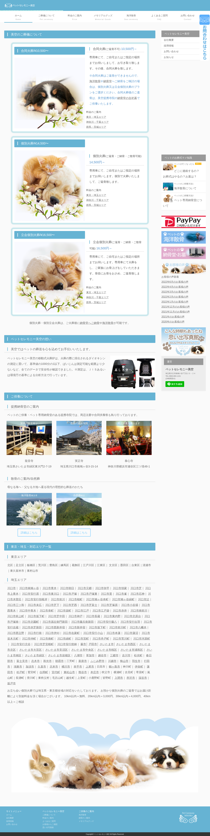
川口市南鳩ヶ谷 (29, 588)
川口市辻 (143, 599)
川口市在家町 (71, 633)
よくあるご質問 (159, 17)
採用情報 (169, 45)
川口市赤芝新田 (32, 627)
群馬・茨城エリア (96, 127)
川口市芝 (136, 588)
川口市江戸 (82, 610)
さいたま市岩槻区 (59, 655)
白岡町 (44, 672)
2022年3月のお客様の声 (174, 291)
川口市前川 (58, 599)
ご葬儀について (46, 17)
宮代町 (56, 672)
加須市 (30, 666)
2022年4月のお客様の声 (174, 286)
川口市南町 (47, 638)
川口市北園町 (30, 621)
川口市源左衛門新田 (55, 621)
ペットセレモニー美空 (102, 834)
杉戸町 (21, 672)
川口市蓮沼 (131, 633)
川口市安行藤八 (107, 621)
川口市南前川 (138, 610)
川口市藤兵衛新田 (82, 621)
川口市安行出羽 (130, 621)
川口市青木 (49, 588)
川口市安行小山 (93, 633)
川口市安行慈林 (67, 644)
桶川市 (66, 666)
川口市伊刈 (52, 633)
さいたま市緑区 (35, 655)
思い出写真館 (48, 827)
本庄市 (94, 672)
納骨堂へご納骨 (89, 323)
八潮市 (78, 655)
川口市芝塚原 (109, 605)
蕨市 (83, 644)
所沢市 (131, 677)
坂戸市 (11, 683)
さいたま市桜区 (107, 649)
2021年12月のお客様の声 (175, 306)
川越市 (112, 661)
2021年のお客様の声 (172, 316)
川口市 (11, 588)
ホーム (18, 17)
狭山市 (124, 661)
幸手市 (78, 666)
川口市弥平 (102, 588)
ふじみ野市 (97, 661)
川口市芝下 (52, 605)
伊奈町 (139, 666)
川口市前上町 (15, 616)
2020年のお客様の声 (172, 321)
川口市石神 (137, 593)
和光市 (47, 661)
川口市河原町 (141, 638)
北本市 (54, 666)
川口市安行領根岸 (36, 599)
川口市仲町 (29, 638)
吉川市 (126, 655)
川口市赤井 (120, 610)
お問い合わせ (188, 17)
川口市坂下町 (36, 616)
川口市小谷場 (129, 605)
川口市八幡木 (138, 627)
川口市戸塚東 (88, 593)
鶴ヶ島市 (114, 666)
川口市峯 (121, 593)
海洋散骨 (131, 17)
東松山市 (69, 672)
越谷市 (102, 655)
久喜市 (42, 666)
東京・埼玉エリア (96, 117)
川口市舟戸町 (100, 638)
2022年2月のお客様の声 (174, 296)
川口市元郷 (85, 588)
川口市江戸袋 (100, 610)
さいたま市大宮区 (30, 649)
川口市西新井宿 (55, 627)
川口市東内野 (112, 616)
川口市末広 (35, 605)
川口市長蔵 (93, 616)
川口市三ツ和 (15, 605)
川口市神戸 (75, 616)
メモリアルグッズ (103, 17)
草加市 (90, 655)
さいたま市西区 (126, 644)
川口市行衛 (35, 633)
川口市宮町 (82, 638)
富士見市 (22, 661)
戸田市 (93, 644)
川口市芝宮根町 (44, 644)
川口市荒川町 (121, 638)
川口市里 (106, 593)
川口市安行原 (30, 593)
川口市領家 (120, 588)
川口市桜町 (75, 599)
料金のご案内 (75, 17)
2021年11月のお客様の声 (175, 311)
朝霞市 (59, 661)
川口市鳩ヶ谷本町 (97, 599)
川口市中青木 (27, 610)
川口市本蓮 (113, 633)
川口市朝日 (67, 588)
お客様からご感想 (49, 824)
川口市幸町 (47, 610)
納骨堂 (107, 81)
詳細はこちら (29, 532)
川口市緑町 (64, 638)
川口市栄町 (64, 610)
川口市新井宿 (76, 627)
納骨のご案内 (84, 818)
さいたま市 (107, 644)
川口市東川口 (50, 593)
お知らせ (169, 57)
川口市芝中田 (56, 616)
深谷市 (143, 677)
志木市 (35, 661)
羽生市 (136, 661)
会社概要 (169, 40)
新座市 (82, 661)
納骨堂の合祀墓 (127, 98)
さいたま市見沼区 (56, 649)
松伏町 (138, 655)
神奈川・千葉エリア (97, 122)
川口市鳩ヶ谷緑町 (123, 599)
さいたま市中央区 (82, 649)
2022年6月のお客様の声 (174, 281)
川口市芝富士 (88, 605)
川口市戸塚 (70, 593)
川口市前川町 (117, 627)
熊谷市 (82, 672)
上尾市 (90, 666)
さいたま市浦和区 (131, 649)
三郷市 (114, 655)
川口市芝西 (70, 605)
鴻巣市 (18, 666)
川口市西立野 (15, 633)
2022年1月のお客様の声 (174, 301)
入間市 (119, 677)
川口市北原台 (132, 616)
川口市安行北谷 (21, 644)
